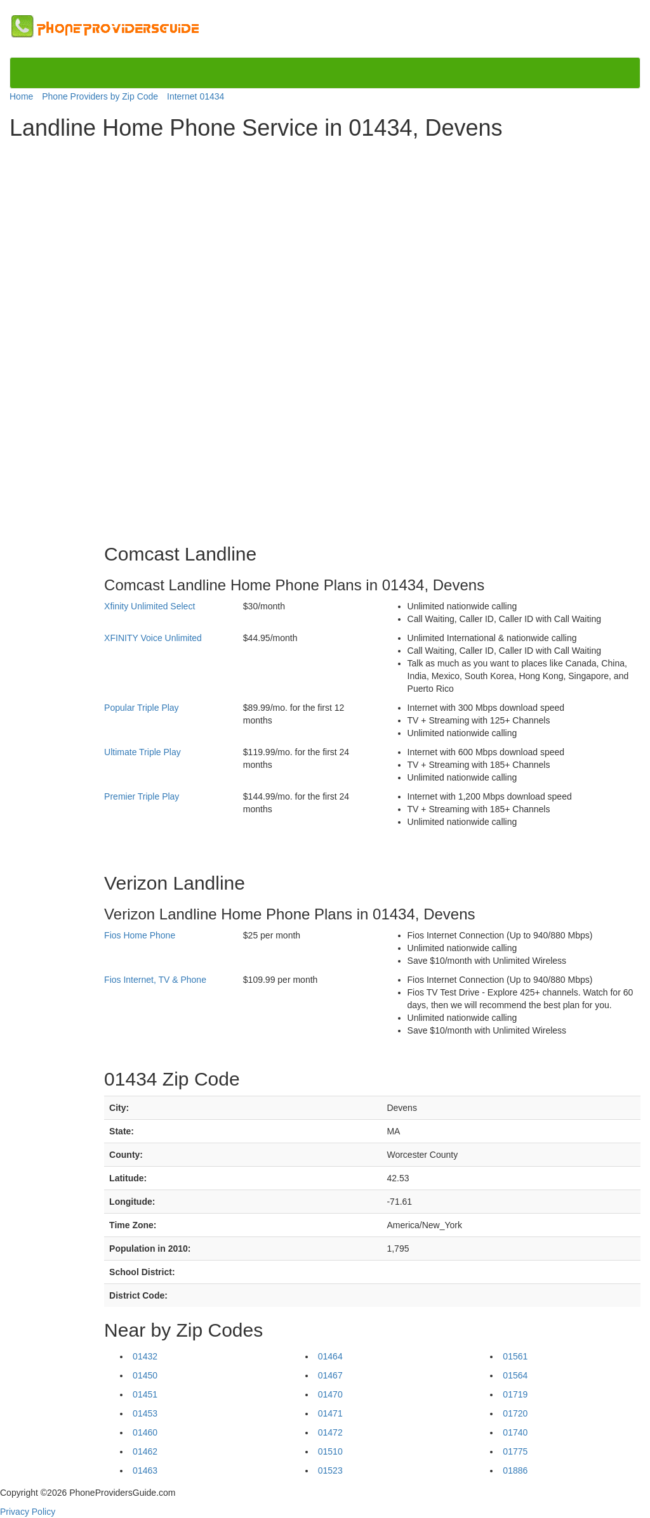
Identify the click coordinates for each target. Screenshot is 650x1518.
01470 (330, 1394)
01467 (330, 1375)
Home (21, 96)
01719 (515, 1394)
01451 (145, 1394)
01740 (515, 1432)
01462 (145, 1451)
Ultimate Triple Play (142, 752)
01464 (330, 1356)
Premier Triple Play (141, 796)
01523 (330, 1470)
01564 (515, 1375)
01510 (330, 1451)
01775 (515, 1451)
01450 (145, 1375)
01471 (330, 1413)
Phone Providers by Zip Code (100, 96)
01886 (515, 1470)
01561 (515, 1356)
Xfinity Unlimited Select (149, 606)
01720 (515, 1413)
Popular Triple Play (141, 708)
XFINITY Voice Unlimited (153, 638)
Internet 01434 (195, 96)
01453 (145, 1413)
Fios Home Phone (139, 935)
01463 (145, 1470)
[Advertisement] (62, 337)
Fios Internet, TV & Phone (155, 980)
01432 (145, 1356)
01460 (145, 1432)
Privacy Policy (27, 1512)
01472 (330, 1432)
